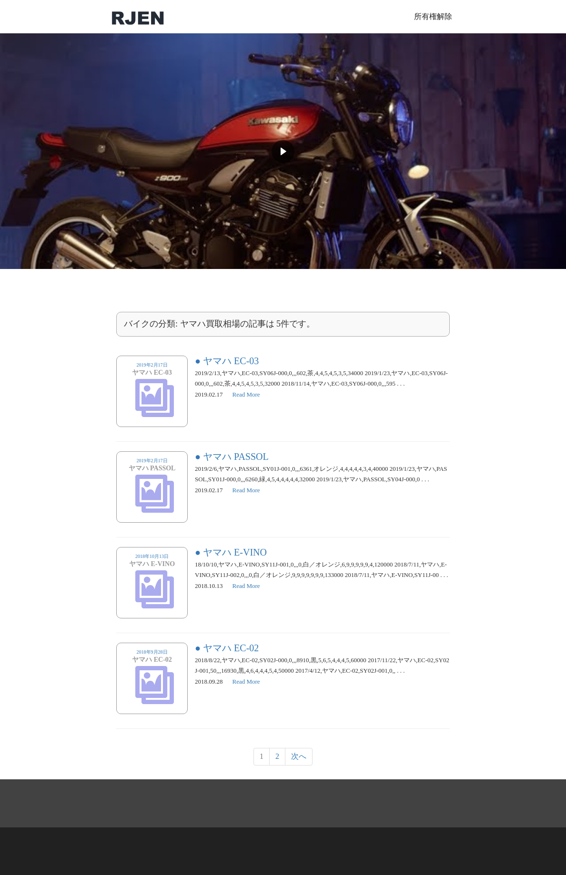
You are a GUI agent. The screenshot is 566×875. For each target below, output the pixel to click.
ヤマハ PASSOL (236, 456)
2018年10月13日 (152, 564)
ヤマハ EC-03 (231, 361)
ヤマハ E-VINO (235, 552)
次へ (298, 756)
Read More (246, 394)
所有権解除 (433, 16)
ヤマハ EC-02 (231, 648)
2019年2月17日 (152, 372)
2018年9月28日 (152, 659)
